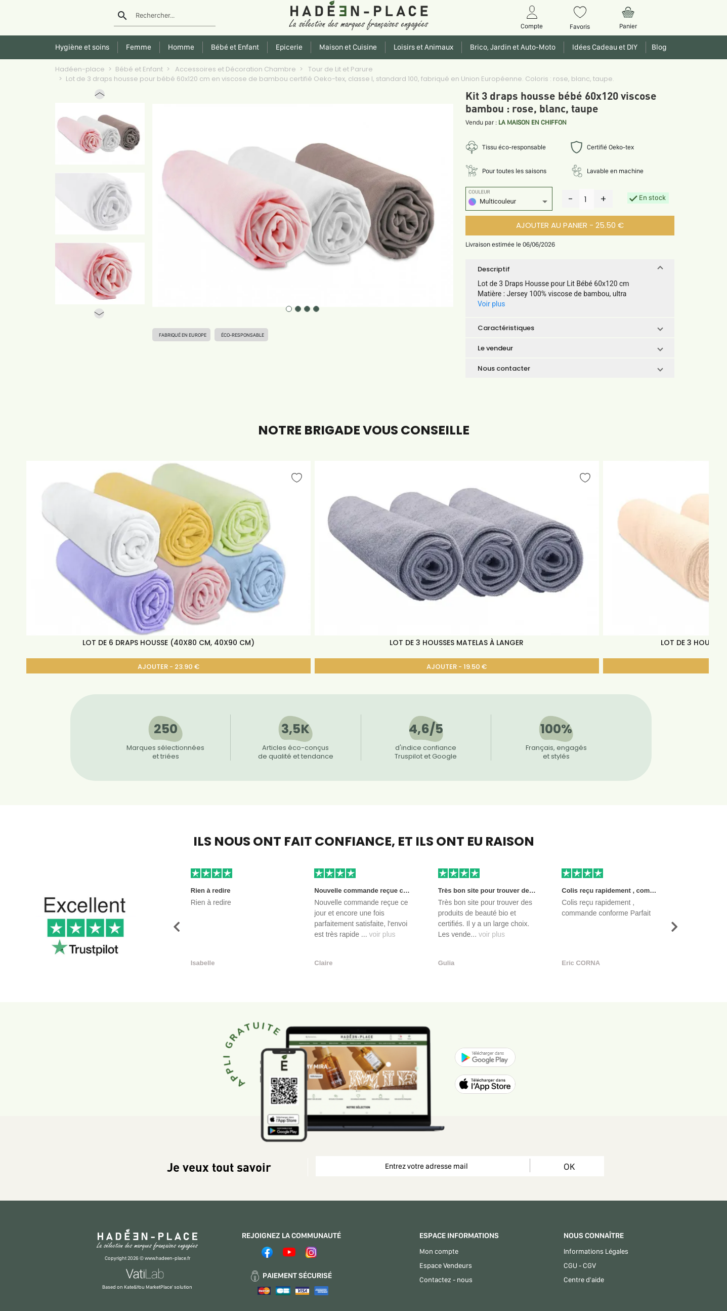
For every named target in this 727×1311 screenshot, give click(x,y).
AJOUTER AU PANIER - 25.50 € (570, 225)
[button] (100, 96)
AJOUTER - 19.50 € (456, 666)
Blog (658, 47)
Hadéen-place (80, 69)
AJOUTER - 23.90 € (168, 666)
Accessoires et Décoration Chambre (235, 69)
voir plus (382, 934)
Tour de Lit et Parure (340, 69)
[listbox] (508, 203)
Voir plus (491, 304)
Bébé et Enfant (139, 69)
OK (569, 1166)
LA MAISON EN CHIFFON (532, 122)
